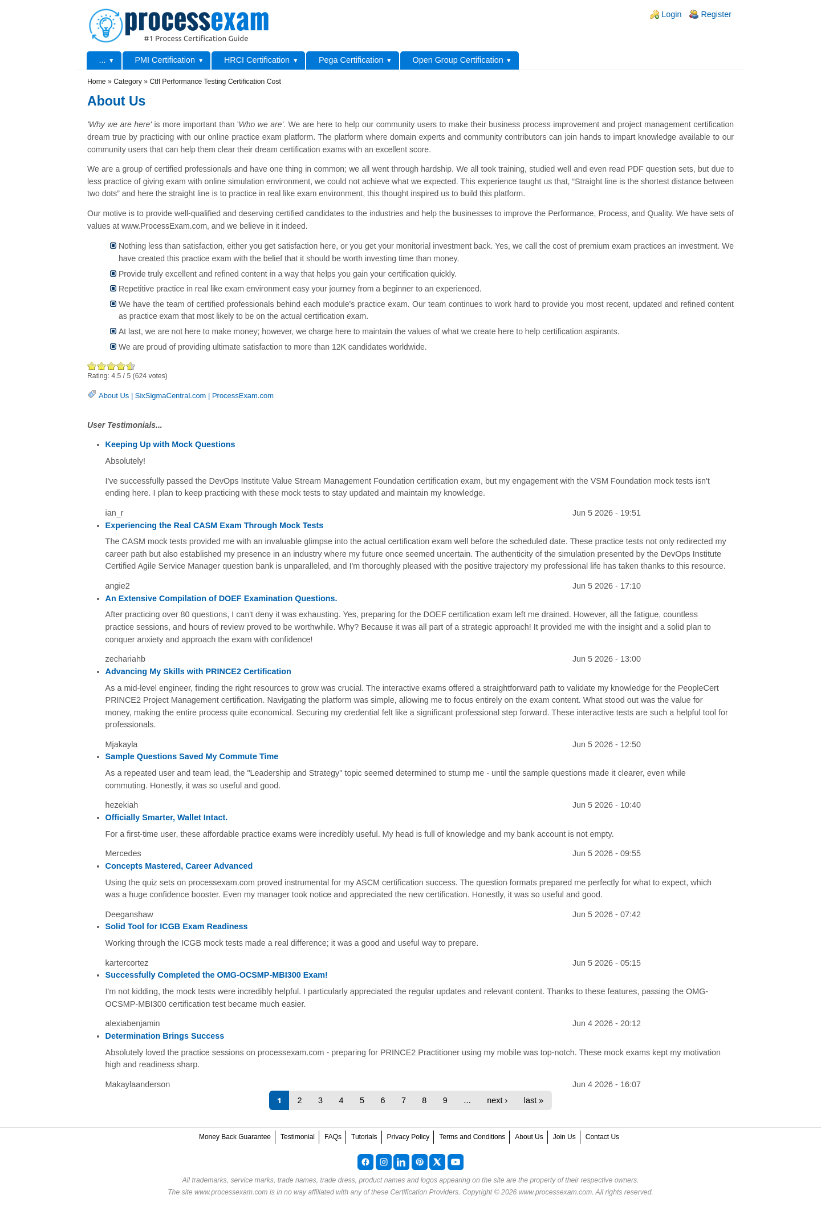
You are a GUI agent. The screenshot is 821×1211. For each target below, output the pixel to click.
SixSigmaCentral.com (170, 395)
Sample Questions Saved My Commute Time (192, 756)
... (102, 59)
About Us (114, 395)
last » (533, 1100)
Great (121, 366)
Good (111, 366)
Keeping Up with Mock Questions (170, 444)
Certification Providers (424, 1192)
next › (497, 1100)
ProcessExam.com (243, 395)
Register (716, 14)
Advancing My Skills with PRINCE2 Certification (198, 671)
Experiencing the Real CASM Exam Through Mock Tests (214, 525)
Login (671, 14)
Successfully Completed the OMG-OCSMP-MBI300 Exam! (216, 974)
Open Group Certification (457, 59)
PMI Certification (165, 59)
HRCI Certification (257, 59)
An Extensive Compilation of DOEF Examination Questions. (221, 598)
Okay (102, 366)
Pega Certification (351, 59)
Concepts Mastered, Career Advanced (179, 865)
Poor (92, 366)
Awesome (128, 366)
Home (96, 82)
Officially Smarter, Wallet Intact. (166, 817)
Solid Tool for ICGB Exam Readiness (176, 926)
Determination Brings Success (165, 1035)
